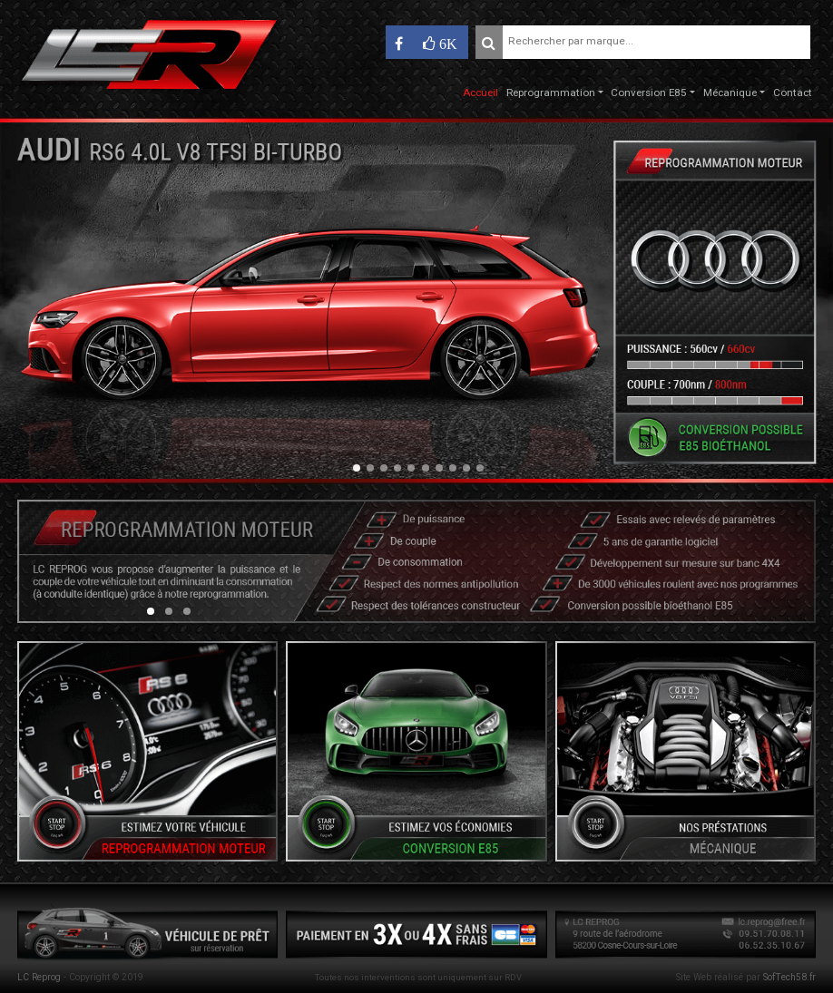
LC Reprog (39, 977)
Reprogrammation (550, 92)
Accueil (480, 92)
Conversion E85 (649, 92)
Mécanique (730, 92)
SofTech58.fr (789, 977)
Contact (792, 92)
